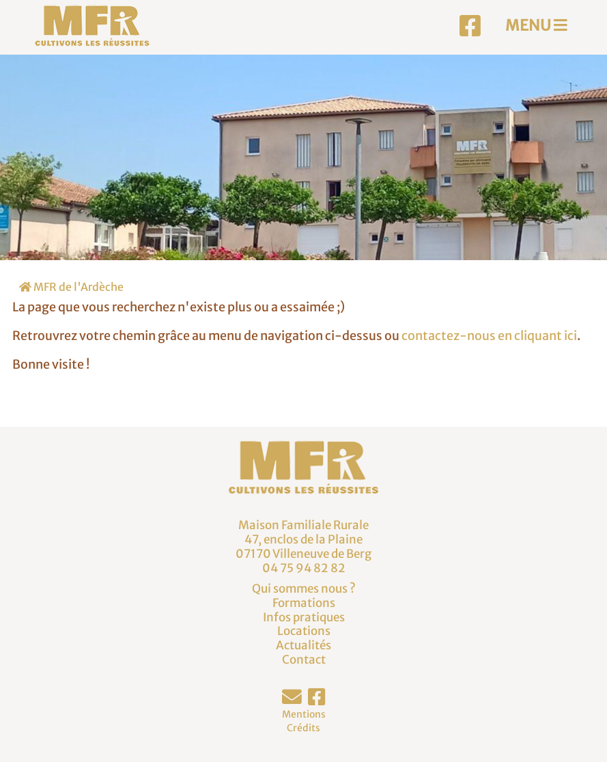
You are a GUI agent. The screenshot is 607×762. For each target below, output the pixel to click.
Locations (303, 630)
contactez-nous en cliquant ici (489, 335)
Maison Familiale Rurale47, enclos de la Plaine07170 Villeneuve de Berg (303, 539)
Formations (303, 602)
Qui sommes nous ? (304, 588)
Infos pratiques (304, 617)
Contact (304, 659)
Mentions (304, 714)
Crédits (303, 728)
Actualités (303, 645)
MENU (536, 25)
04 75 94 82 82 (303, 568)
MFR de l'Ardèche (71, 287)
